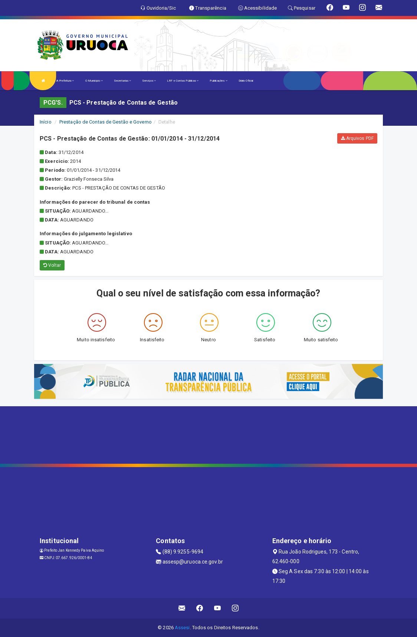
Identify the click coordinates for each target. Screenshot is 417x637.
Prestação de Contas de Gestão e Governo (105, 122)
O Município (94, 80)
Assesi (182, 627)
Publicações (218, 80)
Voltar (52, 265)
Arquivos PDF (357, 138)
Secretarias (122, 80)
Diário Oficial (246, 80)
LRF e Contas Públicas (182, 80)
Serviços (149, 80)
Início (46, 122)
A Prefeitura (65, 80)
